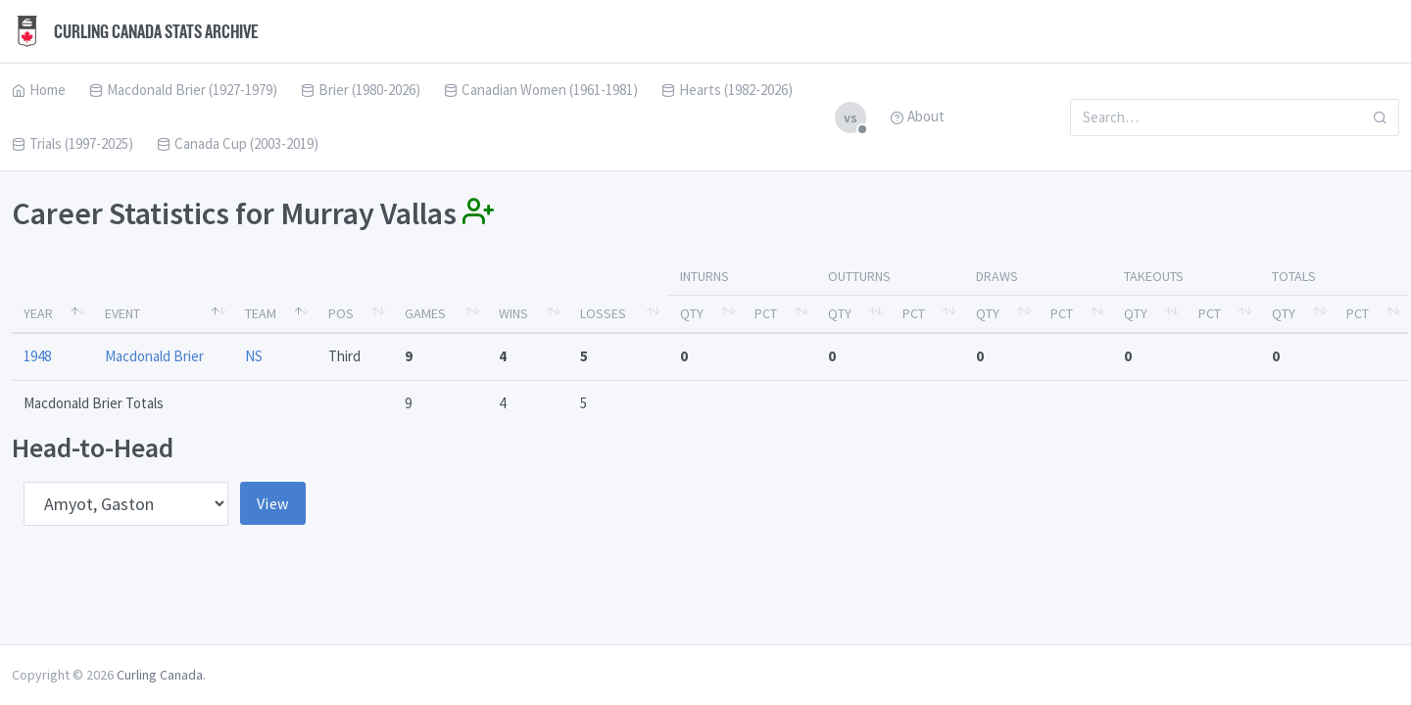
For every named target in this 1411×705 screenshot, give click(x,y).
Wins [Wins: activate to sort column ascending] (513, 313)
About (917, 116)
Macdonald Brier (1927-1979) (183, 89)
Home (39, 89)
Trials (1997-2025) (72, 143)
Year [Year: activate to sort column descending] (38, 313)
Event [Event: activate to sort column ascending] (122, 313)
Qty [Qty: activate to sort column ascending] (692, 313)
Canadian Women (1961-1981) (541, 89)
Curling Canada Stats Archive (135, 31)
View (273, 503)
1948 (37, 356)
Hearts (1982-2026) (727, 89)
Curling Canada (160, 674)
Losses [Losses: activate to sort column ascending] (603, 313)
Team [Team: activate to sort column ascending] (260, 313)
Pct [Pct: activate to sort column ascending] (765, 313)
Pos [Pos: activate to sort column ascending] (341, 313)
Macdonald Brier (154, 356)
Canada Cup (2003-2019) (237, 143)
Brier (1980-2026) (360, 89)
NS (254, 356)
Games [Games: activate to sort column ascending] (425, 313)
